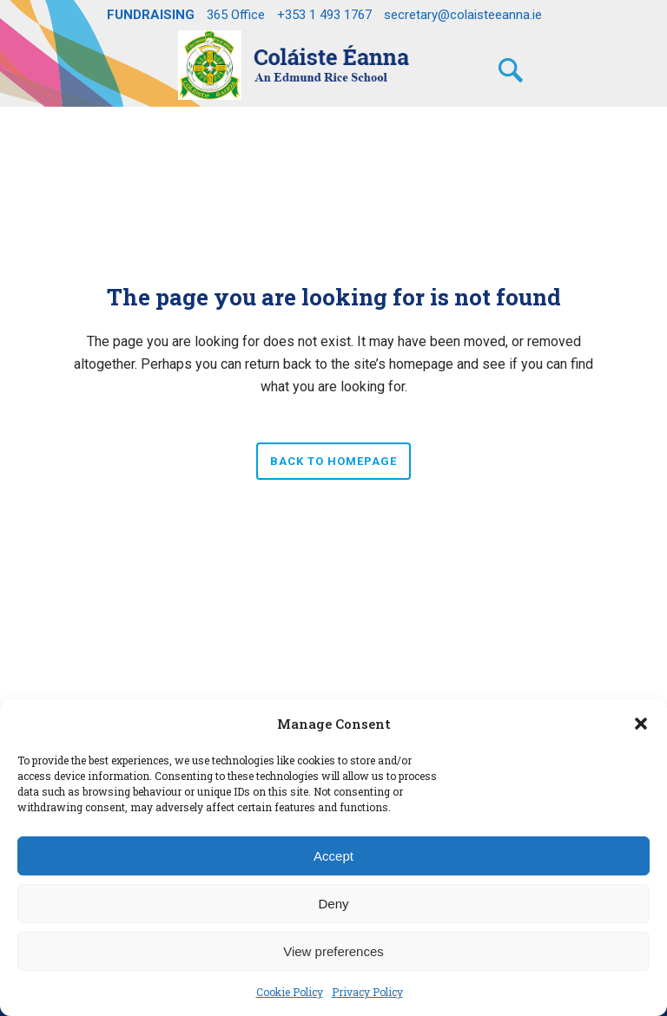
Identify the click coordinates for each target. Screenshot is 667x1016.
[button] (641, 723)
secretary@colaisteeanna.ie (463, 15)
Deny (333, 903)
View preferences (333, 951)
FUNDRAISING (151, 15)
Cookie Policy (289, 992)
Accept (333, 856)
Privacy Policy (367, 992)
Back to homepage (333, 461)
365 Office (236, 15)
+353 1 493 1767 (324, 15)
